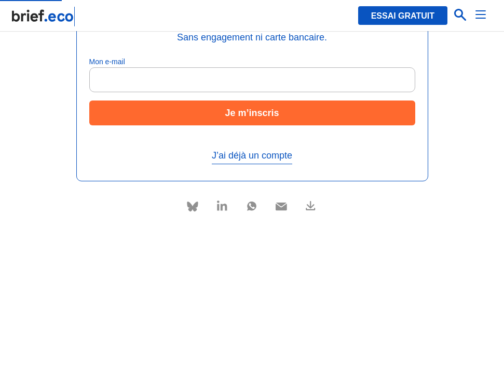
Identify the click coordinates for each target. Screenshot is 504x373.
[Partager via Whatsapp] (252, 204)
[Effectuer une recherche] (460, 15)
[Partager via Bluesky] (192, 206)
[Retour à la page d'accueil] (43, 16)
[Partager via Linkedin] (222, 204)
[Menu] (481, 15)
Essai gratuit (402, 15)
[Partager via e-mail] (281, 204)
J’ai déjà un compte (252, 155)
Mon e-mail (107, 62)
